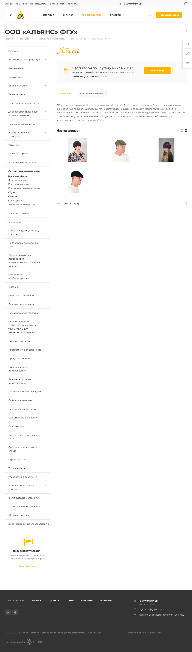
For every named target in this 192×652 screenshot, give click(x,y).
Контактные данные (91, 93)
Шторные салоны (18, 515)
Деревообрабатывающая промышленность (27, 113)
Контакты (106, 600)
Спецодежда (15, 200)
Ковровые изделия (19, 184)
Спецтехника (27, 426)
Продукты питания (27, 358)
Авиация (13, 51)
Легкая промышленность (27, 171)
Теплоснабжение (27, 468)
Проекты (54, 600)
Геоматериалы (27, 94)
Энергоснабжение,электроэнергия (29, 523)
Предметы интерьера (27, 341)
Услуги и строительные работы (27, 487)
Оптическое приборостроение (19, 276)
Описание (66, 93)
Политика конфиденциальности (144, 633)
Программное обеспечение (24, 349)
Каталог (36, 600)
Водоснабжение (27, 85)
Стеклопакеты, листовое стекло (22, 449)
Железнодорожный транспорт (27, 134)
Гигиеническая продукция (27, 103)
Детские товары (17, 180)
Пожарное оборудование (27, 312)
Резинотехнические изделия (25, 391)
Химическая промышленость (27, 506)
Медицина (27, 222)
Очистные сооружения (21, 295)
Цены (70, 600)
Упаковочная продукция (27, 476)
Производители (14, 600)
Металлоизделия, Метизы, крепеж (23, 232)
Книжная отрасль (18, 153)
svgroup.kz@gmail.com (150, 609)
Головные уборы (17, 176)
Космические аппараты (22, 162)
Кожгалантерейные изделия (24, 188)
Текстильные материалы (22, 204)
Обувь (11, 192)
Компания (87, 600)
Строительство (27, 459)
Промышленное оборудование (27, 369)
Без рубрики (15, 77)
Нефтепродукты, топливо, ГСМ (23, 244)
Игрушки (13, 144)
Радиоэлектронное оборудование (19, 381)
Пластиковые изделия (21, 304)
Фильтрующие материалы (23, 497)
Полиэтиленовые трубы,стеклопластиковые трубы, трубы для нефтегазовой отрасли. (23, 327)
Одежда (27, 196)
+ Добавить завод (169, 15)
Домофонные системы (21, 124)
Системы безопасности (22, 409)
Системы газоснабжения (23, 417)
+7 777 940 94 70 (132, 3)
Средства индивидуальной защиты (24, 437)
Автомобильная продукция (27, 59)
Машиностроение (27, 213)
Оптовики (14, 286)
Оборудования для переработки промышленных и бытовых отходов (24, 260)
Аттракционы (16, 68)
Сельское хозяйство (27, 400)
